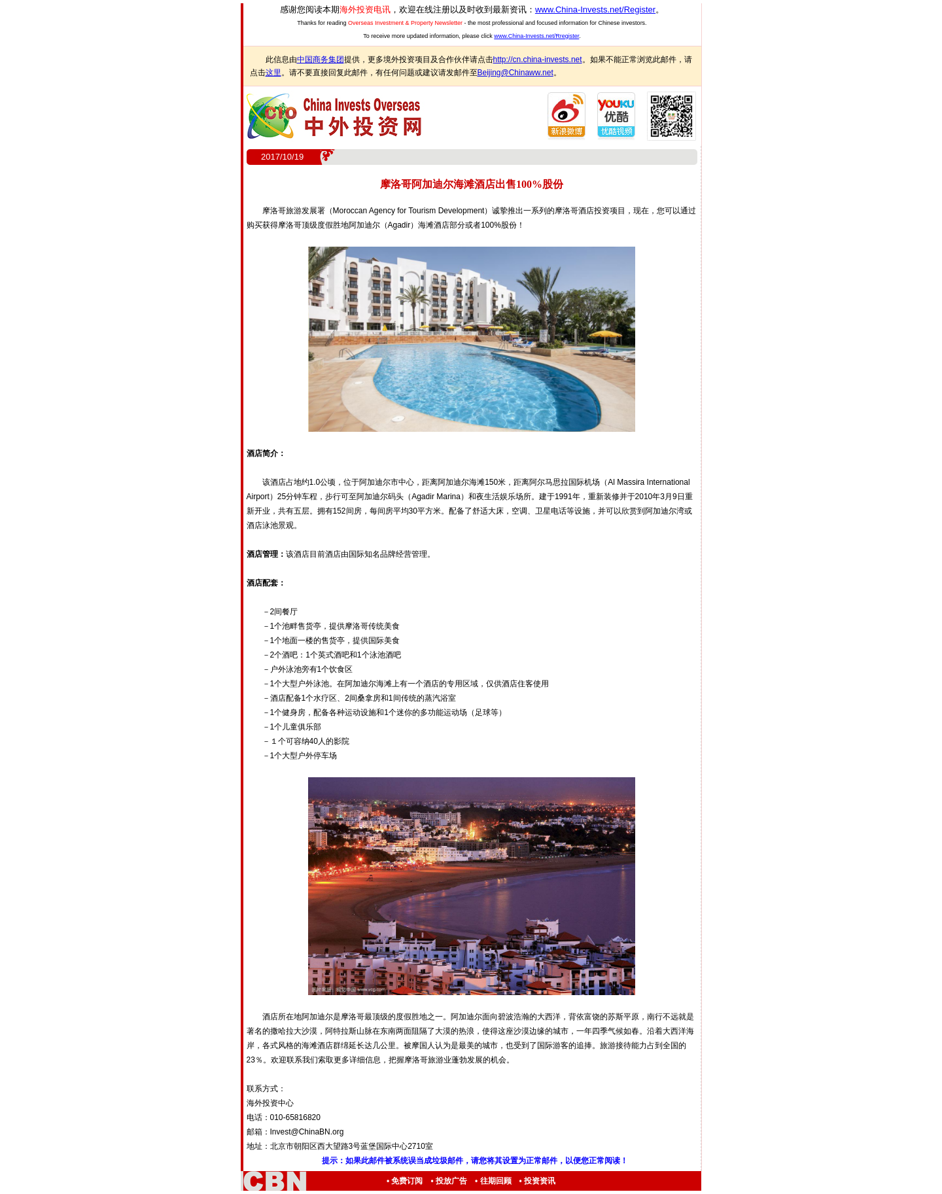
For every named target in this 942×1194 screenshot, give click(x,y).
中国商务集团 (320, 59)
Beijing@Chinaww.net (515, 72)
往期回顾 (496, 1180)
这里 (273, 72)
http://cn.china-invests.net (537, 59)
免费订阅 (407, 1180)
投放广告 (451, 1180)
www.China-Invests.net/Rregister (536, 36)
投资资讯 (539, 1180)
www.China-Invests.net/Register (595, 9)
